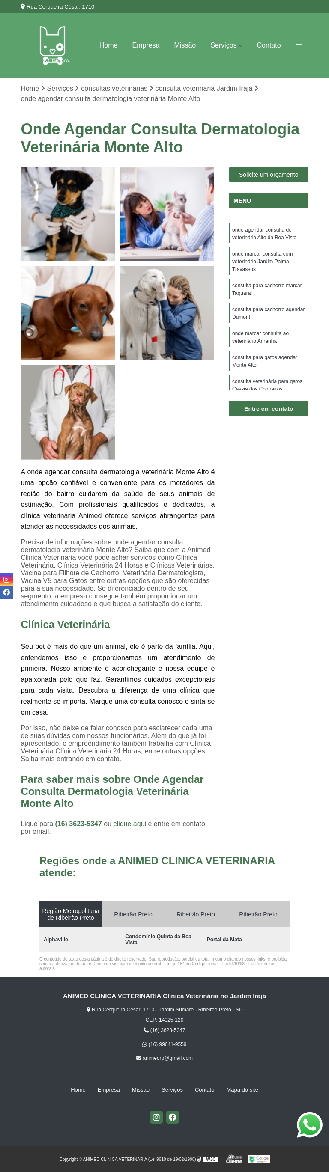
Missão (185, 45)
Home (108, 45)
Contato (269, 45)
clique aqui (130, 823)
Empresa (145, 45)
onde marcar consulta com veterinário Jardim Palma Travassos (262, 261)
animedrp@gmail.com (164, 1058)
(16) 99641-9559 (164, 1044)
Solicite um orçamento (269, 174)
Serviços (223, 45)
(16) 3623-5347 (79, 823)
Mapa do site (242, 1089)
